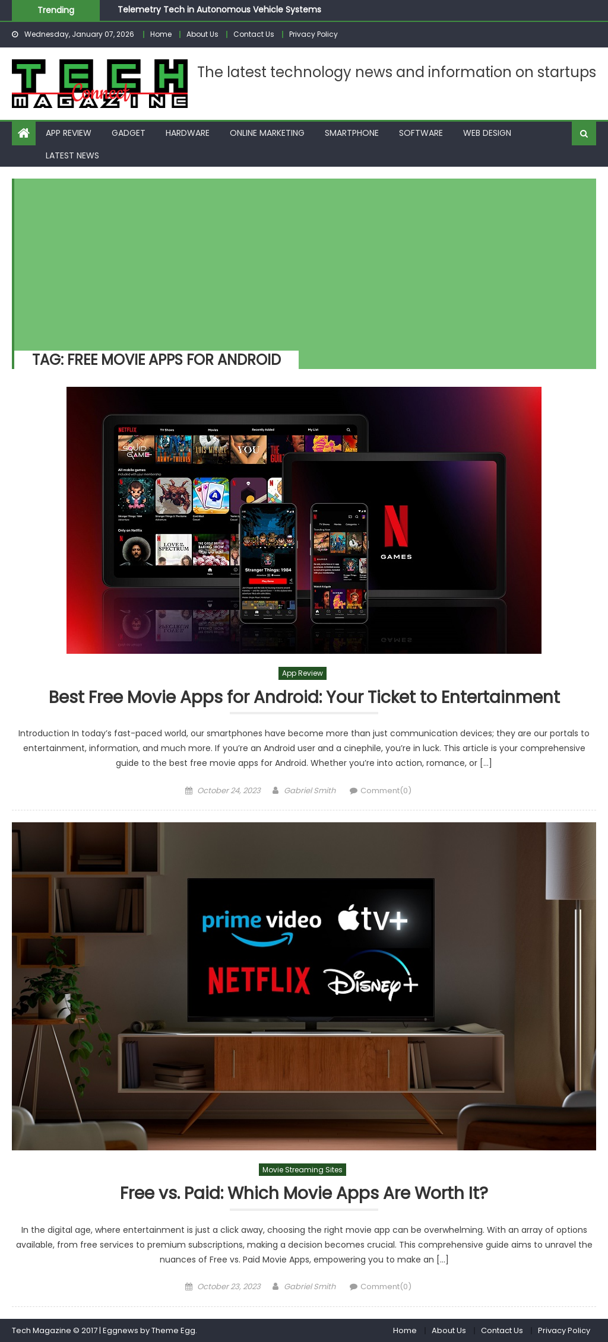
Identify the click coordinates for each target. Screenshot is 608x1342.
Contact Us (253, 34)
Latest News (72, 155)
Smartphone (352, 133)
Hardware (188, 133)
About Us (202, 34)
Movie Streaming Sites (302, 1170)
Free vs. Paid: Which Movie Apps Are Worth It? (304, 1194)
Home (161, 34)
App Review (68, 133)
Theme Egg (173, 1330)
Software (421, 133)
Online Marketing (267, 133)
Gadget (128, 133)
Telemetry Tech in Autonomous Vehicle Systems (219, 9)
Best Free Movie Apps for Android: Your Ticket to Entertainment (304, 698)
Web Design (487, 133)
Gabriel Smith (309, 790)
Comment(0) (385, 790)
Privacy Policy (313, 34)
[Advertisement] (299, 262)
